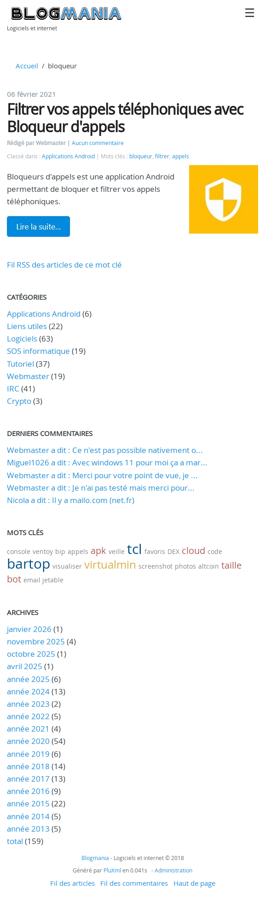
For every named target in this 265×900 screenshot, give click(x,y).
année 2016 (28, 791)
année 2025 (28, 679)
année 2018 (28, 766)
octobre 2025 (31, 653)
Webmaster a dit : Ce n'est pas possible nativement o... (105, 450)
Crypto (19, 401)
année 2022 (28, 716)
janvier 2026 (29, 629)
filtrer (162, 156)
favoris (154, 551)
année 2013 (28, 828)
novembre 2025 (36, 641)
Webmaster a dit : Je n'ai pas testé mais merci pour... (101, 487)
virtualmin (110, 564)
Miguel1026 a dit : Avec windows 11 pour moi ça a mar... (107, 462)
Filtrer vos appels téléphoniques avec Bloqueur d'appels (125, 117)
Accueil (27, 65)
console (18, 551)
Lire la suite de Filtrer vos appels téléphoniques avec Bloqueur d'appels (38, 226)
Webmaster (28, 376)
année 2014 (28, 816)
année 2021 (28, 728)
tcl (134, 549)
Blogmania (95, 857)
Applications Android (68, 156)
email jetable (43, 580)
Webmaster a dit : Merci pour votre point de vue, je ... (102, 475)
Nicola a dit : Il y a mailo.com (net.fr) (70, 500)
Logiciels (22, 338)
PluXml (112, 870)
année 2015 (28, 803)
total (16, 841)
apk (98, 550)
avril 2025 (24, 666)
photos (185, 566)
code (214, 551)
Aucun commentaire (98, 143)
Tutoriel (20, 363)
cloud (193, 550)
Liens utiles (27, 326)
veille (117, 551)
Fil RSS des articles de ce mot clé (64, 264)
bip (60, 551)
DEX (173, 551)
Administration (173, 870)
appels (180, 156)
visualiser (67, 566)
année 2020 (28, 741)
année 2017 (28, 778)
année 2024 (28, 691)
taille (231, 565)
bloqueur (140, 156)
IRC (13, 388)
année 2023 (28, 704)
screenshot (155, 566)
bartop (28, 563)
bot (14, 579)
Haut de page (194, 883)
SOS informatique (38, 351)
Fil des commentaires (134, 883)
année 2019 (28, 754)
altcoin (208, 566)
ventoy (43, 551)
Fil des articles (72, 883)
